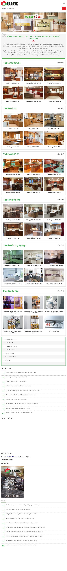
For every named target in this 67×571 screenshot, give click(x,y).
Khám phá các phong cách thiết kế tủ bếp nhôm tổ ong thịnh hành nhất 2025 (24, 536)
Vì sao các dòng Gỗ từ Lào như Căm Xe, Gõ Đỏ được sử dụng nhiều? (22, 403)
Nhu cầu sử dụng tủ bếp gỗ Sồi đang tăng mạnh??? (18, 408)
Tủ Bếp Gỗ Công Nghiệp (14, 245)
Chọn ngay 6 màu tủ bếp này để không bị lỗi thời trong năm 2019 (21, 394)
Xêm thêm (60, 63)
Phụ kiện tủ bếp (9, 353)
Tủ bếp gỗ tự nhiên (10, 350)
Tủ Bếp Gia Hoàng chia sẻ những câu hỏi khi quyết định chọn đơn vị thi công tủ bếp (25, 527)
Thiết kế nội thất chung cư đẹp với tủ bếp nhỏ (16, 377)
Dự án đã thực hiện (10, 356)
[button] (32, 30)
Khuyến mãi (8, 360)
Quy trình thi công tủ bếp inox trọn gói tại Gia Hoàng (18, 509)
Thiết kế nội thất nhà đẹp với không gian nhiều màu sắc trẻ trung (21, 372)
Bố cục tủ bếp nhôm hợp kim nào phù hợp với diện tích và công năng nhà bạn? (24, 531)
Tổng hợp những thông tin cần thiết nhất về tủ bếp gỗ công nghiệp (21, 540)
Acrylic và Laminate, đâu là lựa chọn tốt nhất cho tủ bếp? (19, 412)
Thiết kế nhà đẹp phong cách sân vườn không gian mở (18, 386)
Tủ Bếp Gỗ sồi (9, 108)
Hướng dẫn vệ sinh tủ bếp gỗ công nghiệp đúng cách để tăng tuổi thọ (22, 522)
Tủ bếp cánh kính (9, 343)
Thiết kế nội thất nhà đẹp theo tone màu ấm (16, 381)
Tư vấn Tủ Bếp (6, 368)
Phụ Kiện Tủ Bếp (10, 291)
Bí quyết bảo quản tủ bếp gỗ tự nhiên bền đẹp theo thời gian (20, 518)
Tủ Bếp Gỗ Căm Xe (12, 63)
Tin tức (7, 363)
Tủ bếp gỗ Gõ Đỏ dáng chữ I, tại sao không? (16, 399)
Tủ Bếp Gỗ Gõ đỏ (11, 154)
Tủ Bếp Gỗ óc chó (11, 200)
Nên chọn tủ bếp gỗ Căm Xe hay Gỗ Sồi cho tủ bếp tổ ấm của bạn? (21, 545)
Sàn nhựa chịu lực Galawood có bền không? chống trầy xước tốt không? (23, 505)
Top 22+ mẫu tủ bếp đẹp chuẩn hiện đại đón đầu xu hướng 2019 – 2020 (22, 390)
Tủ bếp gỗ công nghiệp (11, 346)
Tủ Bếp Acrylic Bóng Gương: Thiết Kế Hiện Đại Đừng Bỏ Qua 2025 (21, 514)
